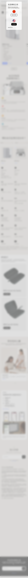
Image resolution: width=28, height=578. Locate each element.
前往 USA (14, 24)
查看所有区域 (10, 27)
